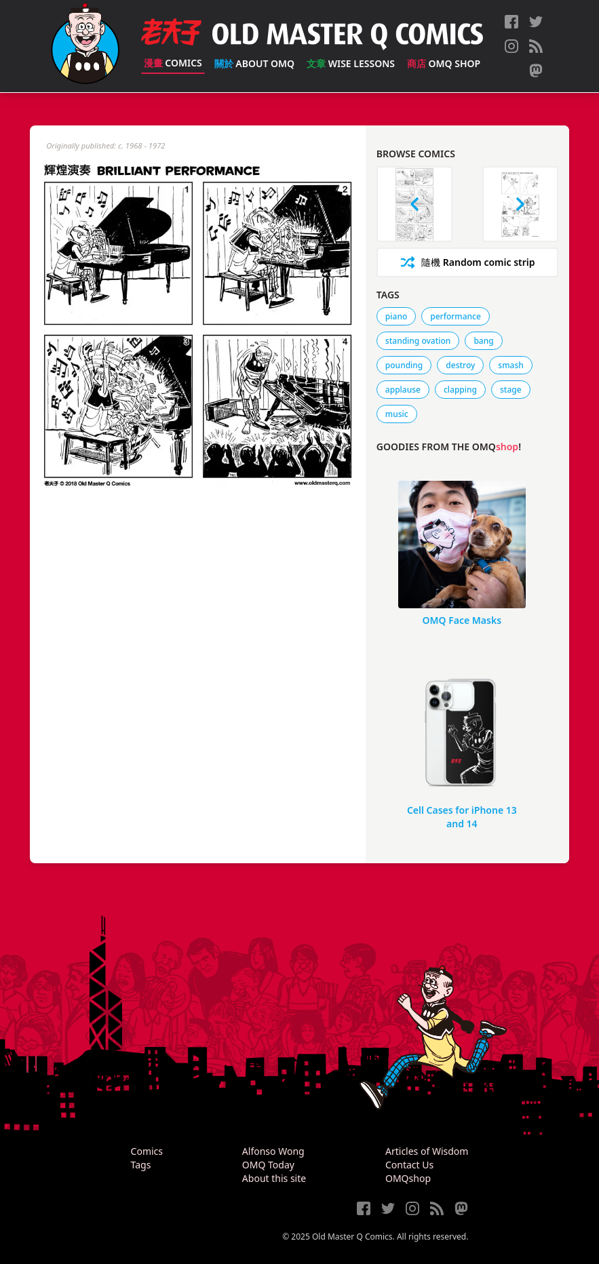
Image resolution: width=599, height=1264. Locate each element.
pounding (404, 365)
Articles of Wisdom (426, 1151)
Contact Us (409, 1164)
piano (396, 316)
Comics (173, 62)
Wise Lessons (351, 63)
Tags (141, 1164)
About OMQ (254, 63)
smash (510, 365)
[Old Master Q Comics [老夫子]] (85, 46)
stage (511, 389)
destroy (460, 365)
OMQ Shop (443, 63)
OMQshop (408, 1178)
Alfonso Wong (273, 1151)
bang (483, 341)
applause (403, 389)
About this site (274, 1178)
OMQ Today (268, 1164)
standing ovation (418, 341)
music (396, 414)
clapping (460, 389)
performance (455, 316)
